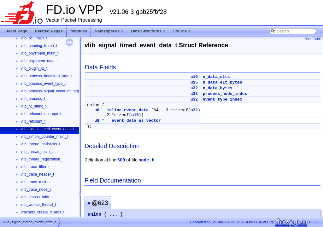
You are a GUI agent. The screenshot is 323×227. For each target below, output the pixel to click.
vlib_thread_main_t (37, 151)
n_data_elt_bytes (222, 82)
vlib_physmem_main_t (39, 53)
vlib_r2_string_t (33, 106)
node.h (146, 160)
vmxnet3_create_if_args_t (42, 212)
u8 (96, 110)
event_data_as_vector (136, 120)
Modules (78, 31)
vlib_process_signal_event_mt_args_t (52, 91)
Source (182, 31)
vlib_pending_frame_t (39, 46)
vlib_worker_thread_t (38, 204)
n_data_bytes (217, 88)
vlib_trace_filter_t (35, 167)
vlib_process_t (33, 98)
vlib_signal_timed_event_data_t (47, 129)
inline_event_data (128, 110)
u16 (194, 76)
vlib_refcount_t (33, 121)
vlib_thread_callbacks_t (40, 144)
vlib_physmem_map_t (39, 61)
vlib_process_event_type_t (43, 83)
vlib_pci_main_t (34, 38)
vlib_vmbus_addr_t (37, 197)
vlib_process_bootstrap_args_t (46, 76)
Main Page (17, 31)
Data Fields (312, 39)
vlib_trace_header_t (37, 174)
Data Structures (148, 31)
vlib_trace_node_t (36, 189)
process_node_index (225, 93)
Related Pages (49, 31)
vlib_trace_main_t (35, 182)
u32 (194, 88)
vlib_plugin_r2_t (34, 68)
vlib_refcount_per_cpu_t (41, 114)
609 (121, 160)
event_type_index (222, 99)
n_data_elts (216, 76)
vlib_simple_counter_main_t (44, 136)
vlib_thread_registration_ (41, 159)
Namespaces (109, 31)
